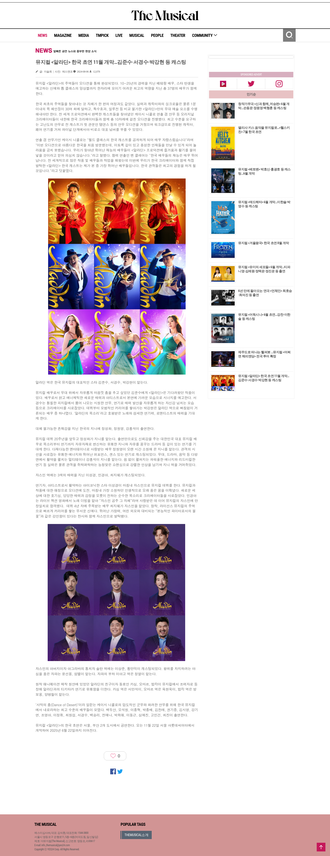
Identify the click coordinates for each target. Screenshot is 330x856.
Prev (216, 57)
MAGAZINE (63, 35)
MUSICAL (136, 35)
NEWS (42, 35)
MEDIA (83, 35)
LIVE (119, 35)
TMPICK (102, 35)
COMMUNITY (204, 35)
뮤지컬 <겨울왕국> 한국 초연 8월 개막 (263, 243)
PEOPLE (157, 35)
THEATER (177, 35)
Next (286, 57)
